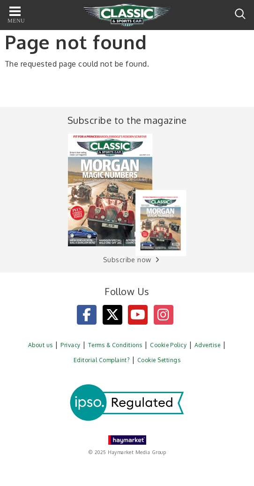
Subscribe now (127, 260)
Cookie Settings (158, 360)
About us (40, 345)
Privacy (70, 345)
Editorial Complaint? (102, 360)
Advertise (207, 345)
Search (240, 13)
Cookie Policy (168, 345)
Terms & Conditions (115, 345)
